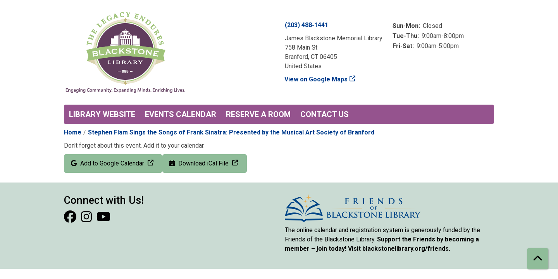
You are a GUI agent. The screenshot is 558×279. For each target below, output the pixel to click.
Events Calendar (180, 114)
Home (72, 132)
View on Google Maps (316, 79)
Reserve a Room (258, 114)
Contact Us (324, 114)
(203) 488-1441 (306, 25)
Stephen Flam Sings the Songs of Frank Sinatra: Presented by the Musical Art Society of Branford (231, 132)
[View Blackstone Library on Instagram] (87, 219)
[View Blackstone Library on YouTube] (103, 219)
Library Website (102, 114)
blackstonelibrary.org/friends (405, 248)
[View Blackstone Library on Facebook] (71, 219)
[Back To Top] (537, 258)
